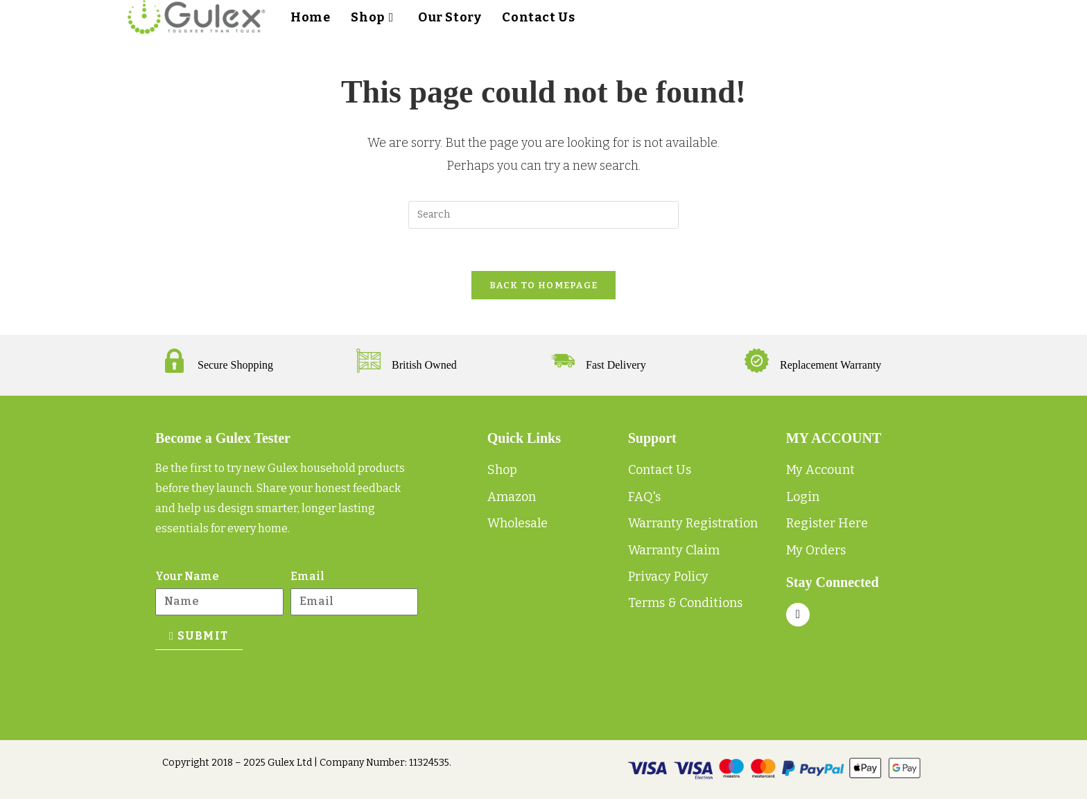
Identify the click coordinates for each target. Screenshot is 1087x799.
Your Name (187, 576)
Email (307, 576)
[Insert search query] (543, 215)
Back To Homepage (543, 285)
